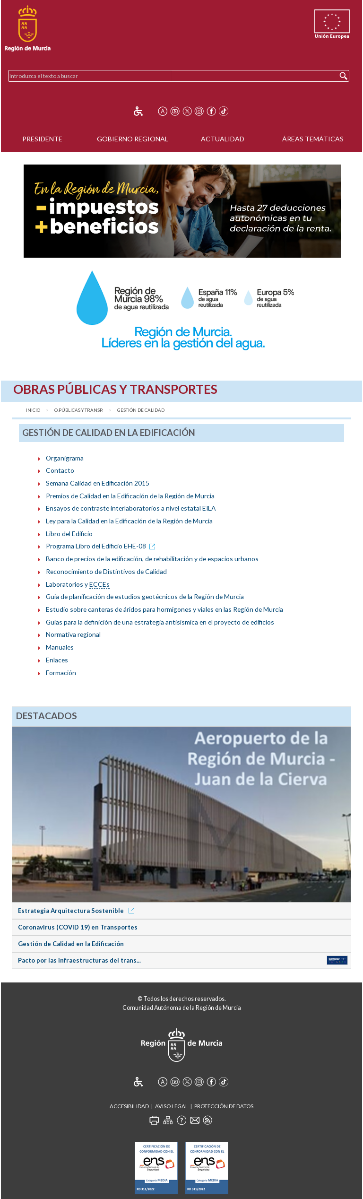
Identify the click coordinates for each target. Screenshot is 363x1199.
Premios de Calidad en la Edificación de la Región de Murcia (130, 496)
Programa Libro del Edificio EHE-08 (102, 546)
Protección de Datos (223, 1106)
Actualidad (222, 139)
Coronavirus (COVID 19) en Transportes (78, 927)
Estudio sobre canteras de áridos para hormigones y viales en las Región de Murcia (164, 609)
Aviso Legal (171, 1106)
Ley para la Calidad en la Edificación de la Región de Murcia (129, 521)
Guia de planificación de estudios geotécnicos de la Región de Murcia (145, 596)
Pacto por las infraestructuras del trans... (79, 960)
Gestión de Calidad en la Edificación (71, 943)
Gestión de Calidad (140, 410)
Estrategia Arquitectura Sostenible (78, 910)
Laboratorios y (78, 584)
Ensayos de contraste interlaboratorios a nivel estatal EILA (131, 508)
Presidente (42, 139)
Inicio (33, 410)
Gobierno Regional (132, 139)
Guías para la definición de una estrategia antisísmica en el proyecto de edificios (160, 622)
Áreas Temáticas (313, 139)
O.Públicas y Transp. (78, 410)
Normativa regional (73, 634)
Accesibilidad (129, 1106)
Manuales (60, 647)
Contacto (60, 470)
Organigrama (65, 458)
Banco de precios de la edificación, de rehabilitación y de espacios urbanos (152, 559)
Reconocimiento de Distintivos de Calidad (106, 571)
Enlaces (57, 660)
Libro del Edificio (69, 534)
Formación (61, 673)
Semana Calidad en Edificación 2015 (97, 483)
